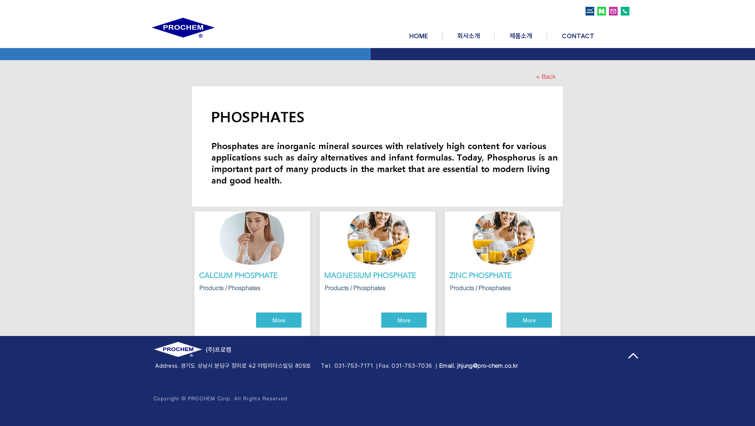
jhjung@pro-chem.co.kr (487, 365)
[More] (278, 320)
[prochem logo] (590, 11)
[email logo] (613, 11)
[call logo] (625, 11)
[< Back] (545, 76)
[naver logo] (601, 11)
